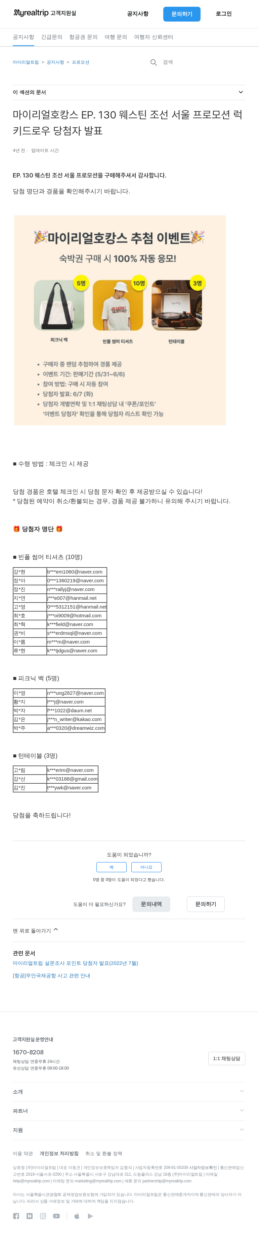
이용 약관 (23, 1153)
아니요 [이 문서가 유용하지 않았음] (146, 867)
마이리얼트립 (26, 62)
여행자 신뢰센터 (153, 37)
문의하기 (205, 904)
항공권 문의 (83, 37)
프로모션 (80, 62)
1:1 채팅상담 (226, 1058)
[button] (129, 1092)
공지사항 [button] (137, 14)
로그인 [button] (224, 14)
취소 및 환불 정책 (103, 1153)
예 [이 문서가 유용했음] (112, 867)
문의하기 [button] (181, 14)
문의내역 (151, 904)
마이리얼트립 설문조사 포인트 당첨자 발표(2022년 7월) (75, 963)
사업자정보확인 (203, 1167)
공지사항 (23, 37)
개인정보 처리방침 (59, 1153)
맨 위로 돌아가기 (36, 930)
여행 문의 (115, 37)
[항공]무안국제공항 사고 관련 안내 (51, 975)
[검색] (194, 62)
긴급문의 (51, 37)
